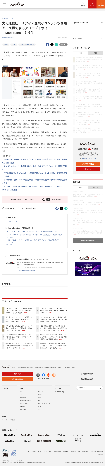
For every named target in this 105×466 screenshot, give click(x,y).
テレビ (40, 406)
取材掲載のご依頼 (87, 379)
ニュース (13, 44)
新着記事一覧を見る (88, 240)
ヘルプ (28, 450)
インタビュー (41, 392)
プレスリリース (12, 221)
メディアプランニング (44, 403)
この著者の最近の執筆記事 (26, 270)
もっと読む (9, 244)
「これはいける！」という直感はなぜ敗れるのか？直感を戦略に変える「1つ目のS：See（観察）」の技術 (53, 319)
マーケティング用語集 (8, 420)
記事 (80, 187)
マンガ (40, 394)
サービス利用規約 (83, 450)
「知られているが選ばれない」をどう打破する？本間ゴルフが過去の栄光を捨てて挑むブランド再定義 (19, 328)
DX (21, 392)
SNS (39, 409)
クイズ (40, 397)
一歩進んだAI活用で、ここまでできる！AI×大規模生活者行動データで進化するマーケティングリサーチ (19, 346)
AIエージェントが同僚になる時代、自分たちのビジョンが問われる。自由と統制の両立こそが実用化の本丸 (53, 337)
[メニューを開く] (4, 4)
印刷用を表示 (8, 208)
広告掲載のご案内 (87, 374)
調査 (39, 400)
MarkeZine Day (59, 392)
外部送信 (100, 453)
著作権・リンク (36, 450)
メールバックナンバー (88, 158)
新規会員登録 (87, 164)
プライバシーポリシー (96, 450)
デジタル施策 (23, 403)
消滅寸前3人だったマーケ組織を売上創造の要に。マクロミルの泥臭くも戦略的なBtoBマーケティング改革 (19, 310)
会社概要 (73, 450)
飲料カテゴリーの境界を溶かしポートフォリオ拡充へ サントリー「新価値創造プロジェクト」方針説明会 (53, 346)
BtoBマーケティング (26, 400)
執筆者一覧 (23, 409)
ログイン (88, 169)
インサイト (23, 397)
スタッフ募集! (47, 450)
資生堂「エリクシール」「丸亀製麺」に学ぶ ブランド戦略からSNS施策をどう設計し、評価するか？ (19, 319)
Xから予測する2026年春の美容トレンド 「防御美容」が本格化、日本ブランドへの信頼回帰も (20, 337)
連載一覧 (22, 406)
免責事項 (65, 450)
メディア (5, 44)
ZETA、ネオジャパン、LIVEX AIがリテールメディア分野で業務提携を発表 (32, 232)
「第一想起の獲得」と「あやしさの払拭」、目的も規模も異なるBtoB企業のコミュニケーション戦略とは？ (53, 328)
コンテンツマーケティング (27, 44)
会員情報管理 (57, 450)
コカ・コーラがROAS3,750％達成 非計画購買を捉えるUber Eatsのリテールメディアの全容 (53, 310)
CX (21, 394)
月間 (95, 53)
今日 (80, 53)
